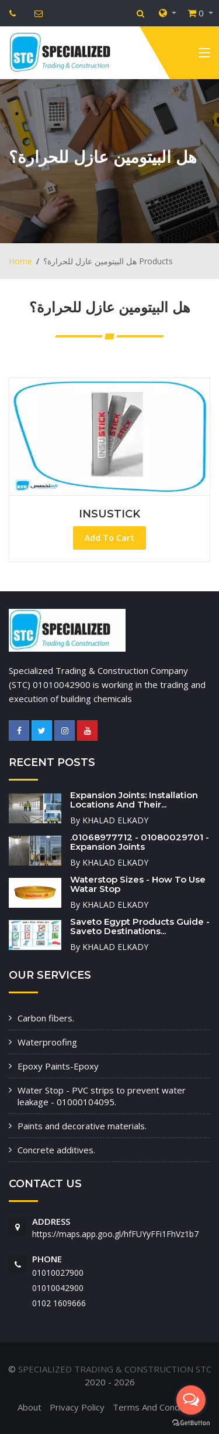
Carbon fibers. (46, 1018)
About (29, 1407)
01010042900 (58, 1287)
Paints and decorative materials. (82, 1126)
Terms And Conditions (157, 1407)
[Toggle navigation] (204, 55)
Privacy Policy (77, 1407)
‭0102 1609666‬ (59, 1303)
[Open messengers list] (191, 1400)
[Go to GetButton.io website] (191, 1422)
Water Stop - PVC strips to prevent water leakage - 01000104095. (102, 1096)
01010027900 (58, 1272)
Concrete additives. (56, 1150)
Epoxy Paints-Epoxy (58, 1066)
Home (20, 261)
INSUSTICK (109, 513)
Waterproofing (47, 1042)
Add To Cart (109, 537)
